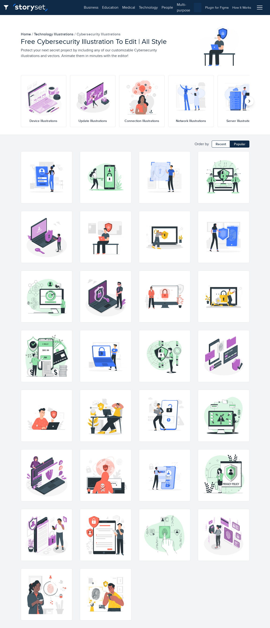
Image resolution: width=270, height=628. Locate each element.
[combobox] (187, 7)
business (62, 7)
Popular (239, 144)
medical (99, 7)
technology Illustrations (54, 34)
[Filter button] (7, 7)
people (138, 7)
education (81, 7)
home (26, 34)
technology (119, 7)
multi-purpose (159, 7)
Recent (221, 144)
